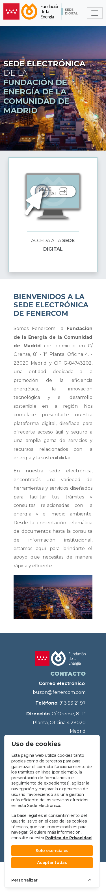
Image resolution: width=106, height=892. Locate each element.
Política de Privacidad (68, 837)
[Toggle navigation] (95, 13)
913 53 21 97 (72, 703)
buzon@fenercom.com (59, 692)
